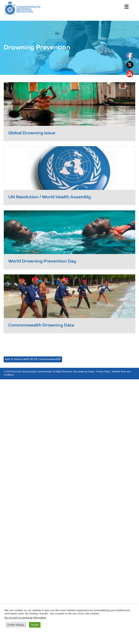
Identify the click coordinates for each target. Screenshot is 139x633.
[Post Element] (69, 111)
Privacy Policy (103, 371)
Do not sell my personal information (25, 617)
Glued (91, 371)
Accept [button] (34, 624)
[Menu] (126, 6)
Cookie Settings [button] (16, 624)
